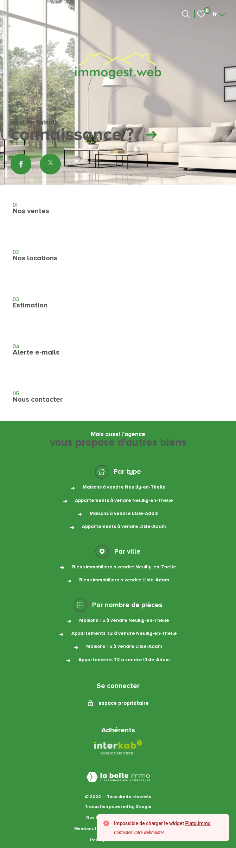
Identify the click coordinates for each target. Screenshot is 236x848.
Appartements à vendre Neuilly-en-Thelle (124, 500)
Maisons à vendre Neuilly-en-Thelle (124, 487)
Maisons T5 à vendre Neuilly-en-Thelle (124, 620)
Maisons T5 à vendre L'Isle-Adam (124, 646)
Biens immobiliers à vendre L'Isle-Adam (124, 580)
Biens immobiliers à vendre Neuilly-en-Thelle (124, 567)
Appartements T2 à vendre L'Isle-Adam (124, 660)
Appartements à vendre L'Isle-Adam (124, 526)
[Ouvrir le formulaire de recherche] (185, 14)
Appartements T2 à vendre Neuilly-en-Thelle (124, 633)
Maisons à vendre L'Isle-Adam (124, 513)
